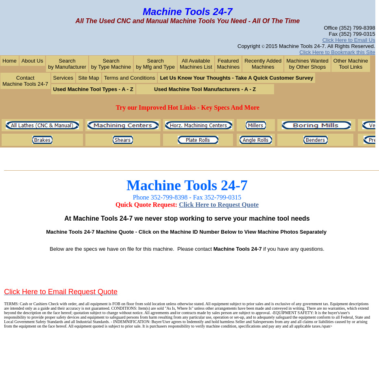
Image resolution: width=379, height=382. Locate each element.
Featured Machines (228, 64)
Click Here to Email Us (348, 40)
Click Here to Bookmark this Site (337, 52)
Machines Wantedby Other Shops (307, 64)
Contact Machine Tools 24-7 (25, 81)
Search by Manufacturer (67, 64)
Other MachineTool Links (350, 64)
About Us (32, 61)
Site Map (88, 78)
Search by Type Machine (111, 64)
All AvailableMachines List (196, 64)
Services (63, 78)
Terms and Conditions (129, 78)
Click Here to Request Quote (219, 204)
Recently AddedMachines (262, 64)
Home (9, 61)
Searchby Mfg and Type (155, 64)
